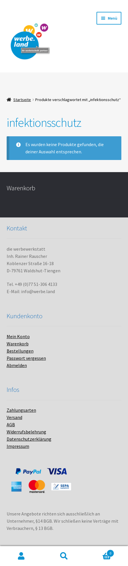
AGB (11, 424)
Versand (14, 417)
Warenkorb (18, 344)
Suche (64, 556)
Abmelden (17, 365)
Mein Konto (18, 336)
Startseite (22, 99)
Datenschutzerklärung (29, 439)
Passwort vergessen (26, 358)
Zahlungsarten (21, 410)
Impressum (18, 446)
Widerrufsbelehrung (26, 432)
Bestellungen (20, 351)
